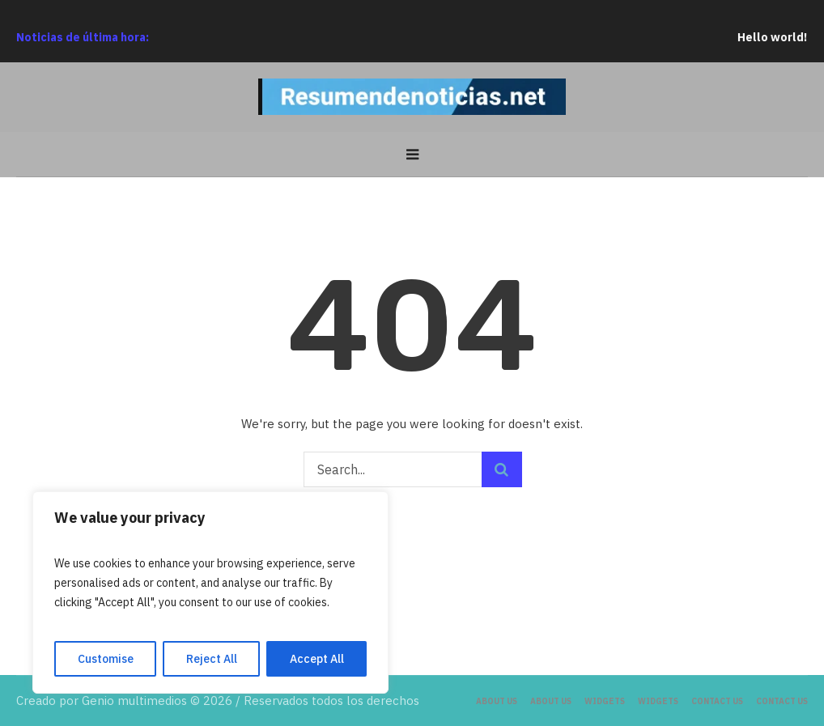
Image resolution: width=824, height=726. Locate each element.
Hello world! (782, 37)
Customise (106, 659)
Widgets (604, 701)
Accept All (317, 659)
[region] (210, 592)
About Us (496, 701)
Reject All (211, 659)
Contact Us (717, 701)
